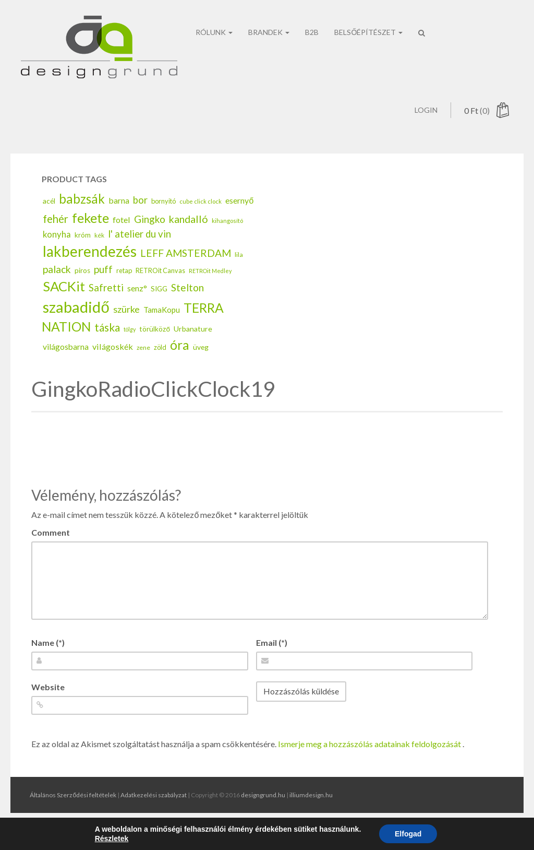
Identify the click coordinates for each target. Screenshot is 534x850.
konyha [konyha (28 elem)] (57, 253)
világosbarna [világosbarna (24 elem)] (66, 365)
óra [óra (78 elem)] (179, 363)
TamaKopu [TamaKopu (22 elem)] (161, 328)
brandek (268, 14)
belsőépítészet (368, 14)
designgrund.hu (263, 795)
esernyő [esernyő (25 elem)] (239, 219)
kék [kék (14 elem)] (99, 254)
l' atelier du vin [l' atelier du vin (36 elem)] (139, 252)
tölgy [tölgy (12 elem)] (130, 348)
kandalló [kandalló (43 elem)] (188, 237)
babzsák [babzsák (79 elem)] (82, 217)
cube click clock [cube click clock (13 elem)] (200, 220)
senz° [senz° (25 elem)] (137, 307)
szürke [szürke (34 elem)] (126, 327)
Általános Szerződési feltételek (73, 795)
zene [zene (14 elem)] (143, 366)
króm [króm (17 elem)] (83, 254)
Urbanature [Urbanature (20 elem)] (193, 347)
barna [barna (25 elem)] (118, 219)
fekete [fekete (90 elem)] (90, 236)
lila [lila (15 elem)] (239, 273)
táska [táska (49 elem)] (107, 345)
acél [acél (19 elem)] (49, 219)
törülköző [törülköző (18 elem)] (154, 348)
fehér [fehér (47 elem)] (55, 237)
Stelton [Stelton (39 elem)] (187, 306)
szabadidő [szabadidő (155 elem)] (76, 325)
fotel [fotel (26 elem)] (121, 238)
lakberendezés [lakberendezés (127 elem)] (90, 270)
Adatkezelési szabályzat (153, 795)
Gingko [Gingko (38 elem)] (149, 238)
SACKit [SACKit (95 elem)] (64, 305)
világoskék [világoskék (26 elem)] (112, 365)
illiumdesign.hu (311, 795)
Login (426, 34)
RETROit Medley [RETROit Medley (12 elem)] (210, 289)
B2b (312, 14)
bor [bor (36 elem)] (140, 219)
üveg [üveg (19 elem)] (201, 365)
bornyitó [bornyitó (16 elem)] (163, 220)
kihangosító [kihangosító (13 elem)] (227, 239)
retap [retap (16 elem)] (124, 289)
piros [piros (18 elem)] (82, 289)
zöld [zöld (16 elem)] (160, 366)
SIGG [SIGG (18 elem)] (159, 307)
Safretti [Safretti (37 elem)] (106, 306)
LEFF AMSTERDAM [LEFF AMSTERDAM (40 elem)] (185, 272)
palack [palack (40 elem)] (57, 288)
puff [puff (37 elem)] (103, 288)
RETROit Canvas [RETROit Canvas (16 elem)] (160, 289)
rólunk (214, 14)
